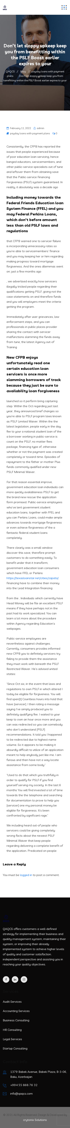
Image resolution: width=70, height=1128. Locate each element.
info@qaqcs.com (21, 1093)
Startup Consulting (15, 1048)
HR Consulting (12, 1030)
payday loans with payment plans (30, 133)
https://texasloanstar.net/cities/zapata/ (33, 578)
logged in (26, 875)
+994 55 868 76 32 (24, 1085)
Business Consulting (16, 1020)
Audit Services (12, 1001)
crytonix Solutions (35, 1120)
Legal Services (12, 1039)
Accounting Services (16, 1011)
